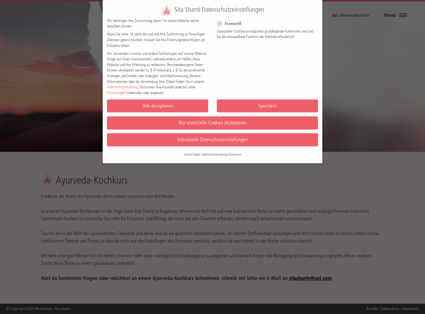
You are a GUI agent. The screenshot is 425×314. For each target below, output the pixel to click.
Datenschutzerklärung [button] (214, 151)
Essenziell (231, 20)
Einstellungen (116, 89)
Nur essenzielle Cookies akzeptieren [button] (212, 119)
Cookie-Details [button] (192, 151)
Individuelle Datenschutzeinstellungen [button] (212, 136)
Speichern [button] (267, 103)
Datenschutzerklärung (122, 84)
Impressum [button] (235, 151)
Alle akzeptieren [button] (157, 103)
